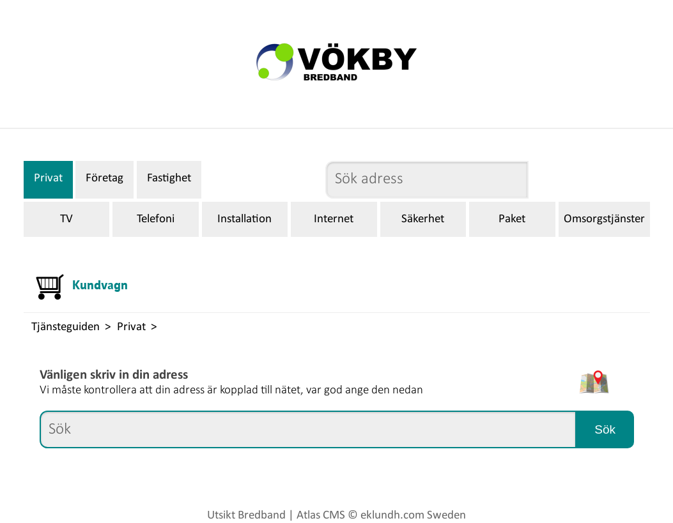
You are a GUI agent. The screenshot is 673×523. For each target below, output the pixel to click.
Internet (333, 219)
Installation (244, 219)
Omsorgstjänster (604, 219)
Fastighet (169, 178)
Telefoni (155, 219)
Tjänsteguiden (65, 327)
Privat (48, 178)
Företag (104, 178)
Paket (512, 219)
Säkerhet (422, 219)
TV (66, 219)
